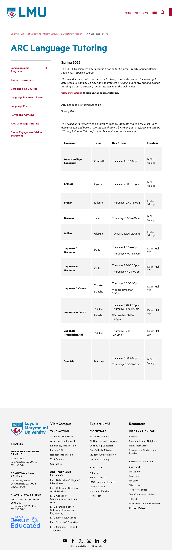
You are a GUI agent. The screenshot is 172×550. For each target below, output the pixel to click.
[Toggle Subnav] (46, 67)
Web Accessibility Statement (144, 503)
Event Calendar (98, 477)
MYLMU (133, 480)
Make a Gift (56, 449)
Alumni (133, 436)
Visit (137, 12)
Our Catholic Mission (101, 449)
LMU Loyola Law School (63, 517)
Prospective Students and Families (143, 451)
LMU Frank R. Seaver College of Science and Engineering (62, 509)
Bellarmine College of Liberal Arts (26, 33)
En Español (135, 471)
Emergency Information (63, 445)
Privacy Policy (137, 507)
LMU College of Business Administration (64, 489)
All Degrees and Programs (104, 440)
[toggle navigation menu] (154, 12)
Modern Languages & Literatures (58, 33)
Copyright (134, 466)
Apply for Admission (61, 436)
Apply (128, 12)
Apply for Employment (62, 440)
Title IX (133, 498)
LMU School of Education (64, 522)
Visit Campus (57, 459)
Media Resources (138, 445)
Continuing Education (102, 445)
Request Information (61, 454)
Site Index (134, 485)
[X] (81, 541)
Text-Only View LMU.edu (143, 494)
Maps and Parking (100, 490)
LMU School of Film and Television (63, 528)
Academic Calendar (100, 436)
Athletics (94, 472)
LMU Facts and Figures (102, 481)
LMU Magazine (98, 486)
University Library (99, 459)
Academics (79, 33)
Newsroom (95, 495)
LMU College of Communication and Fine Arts (64, 498)
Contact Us (56, 463)
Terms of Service (138, 489)
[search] (163, 12)
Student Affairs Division (103, 454)
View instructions (71, 93)
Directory (134, 475)
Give (145, 12)
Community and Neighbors (144, 440)
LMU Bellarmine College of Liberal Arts (65, 481)
